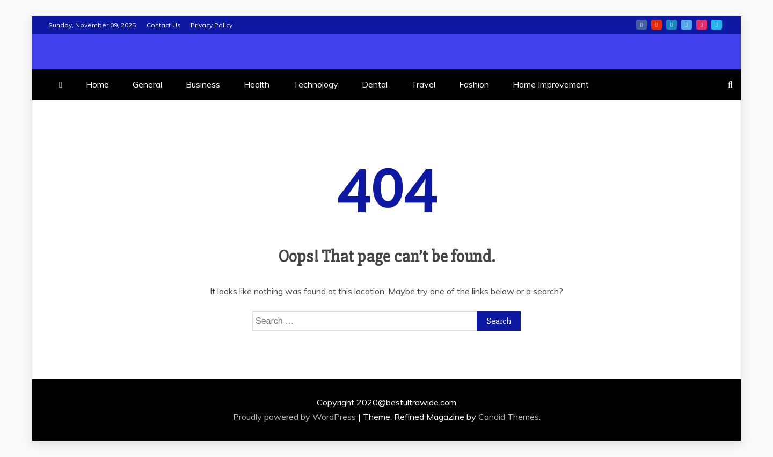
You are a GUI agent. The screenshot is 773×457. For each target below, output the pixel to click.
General (147, 84)
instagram (701, 25)
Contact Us (164, 25)
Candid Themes (508, 416)
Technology (315, 84)
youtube (656, 25)
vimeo (716, 25)
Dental (375, 84)
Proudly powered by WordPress (295, 416)
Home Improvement (551, 84)
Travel (423, 84)
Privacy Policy (211, 25)
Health (256, 84)
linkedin (671, 25)
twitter (686, 25)
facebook (641, 25)
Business (203, 84)
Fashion (474, 84)
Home (97, 84)
